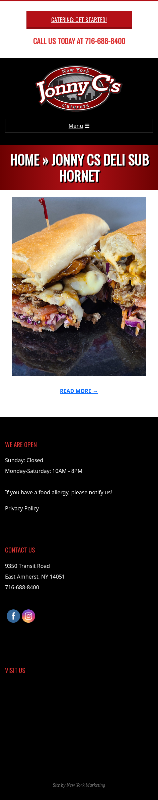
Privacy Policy (22, 508)
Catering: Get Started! (79, 19)
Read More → (79, 391)
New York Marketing (86, 785)
